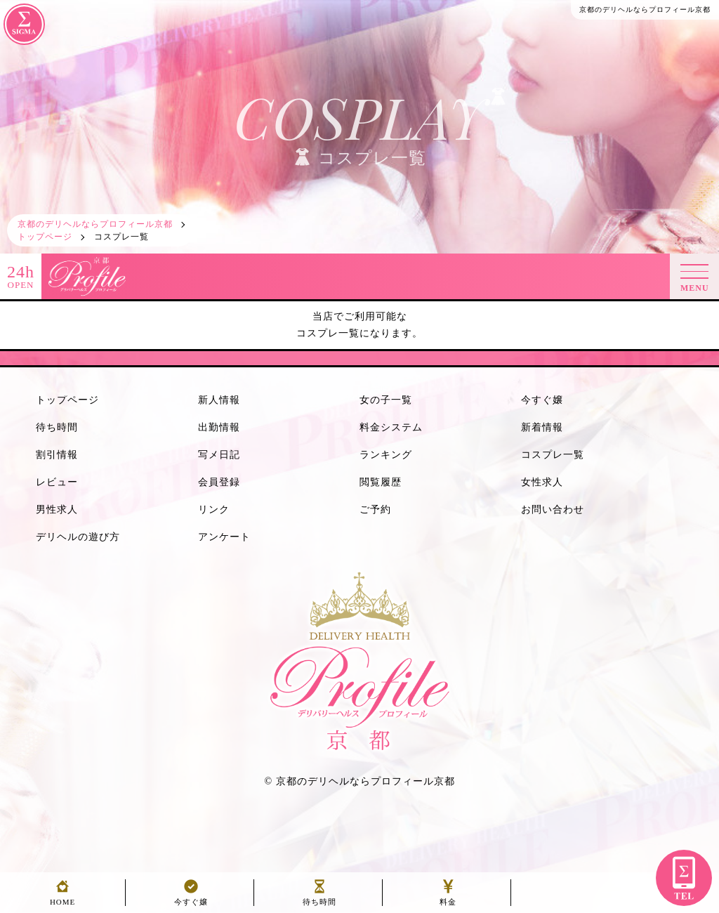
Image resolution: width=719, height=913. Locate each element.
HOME (62, 898)
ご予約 (375, 509)
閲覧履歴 (381, 482)
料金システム (391, 427)
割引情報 (57, 454)
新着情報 (542, 427)
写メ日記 (219, 454)
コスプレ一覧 (552, 454)
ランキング (386, 454)
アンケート (224, 537)
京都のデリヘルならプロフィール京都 (365, 781)
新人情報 (219, 400)
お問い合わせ (552, 509)
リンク (214, 509)
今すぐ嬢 (542, 400)
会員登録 (219, 482)
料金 (448, 898)
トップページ (67, 400)
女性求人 (542, 482)
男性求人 (57, 509)
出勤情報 (219, 427)
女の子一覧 (386, 400)
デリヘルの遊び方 (78, 537)
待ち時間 (57, 427)
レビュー (57, 482)
